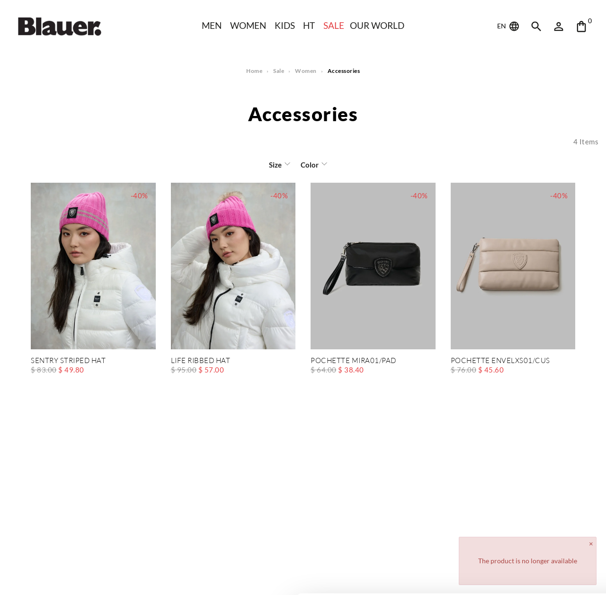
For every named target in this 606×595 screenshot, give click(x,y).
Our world (378, 25)
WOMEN (247, 25)
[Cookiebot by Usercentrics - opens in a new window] (61, 576)
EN (509, 26)
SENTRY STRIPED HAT (68, 361)
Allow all (527, 529)
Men (210, 25)
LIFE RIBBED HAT (200, 361)
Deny (527, 560)
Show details (146, 576)
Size (275, 164)
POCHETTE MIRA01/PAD (353, 361)
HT (309, 25)
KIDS (285, 25)
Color (309, 164)
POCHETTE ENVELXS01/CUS (500, 361)
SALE (334, 25)
